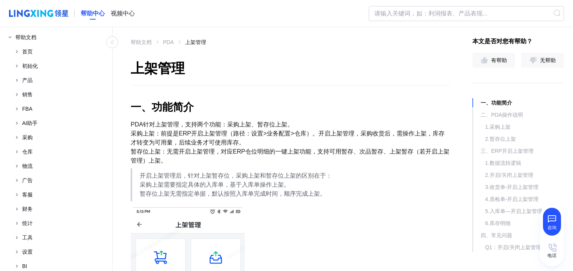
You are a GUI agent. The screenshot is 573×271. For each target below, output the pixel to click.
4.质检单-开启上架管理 (511, 199)
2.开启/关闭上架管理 (509, 175)
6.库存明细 (498, 223)
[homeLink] (93, 13)
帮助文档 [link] (141, 42)
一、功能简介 (496, 103)
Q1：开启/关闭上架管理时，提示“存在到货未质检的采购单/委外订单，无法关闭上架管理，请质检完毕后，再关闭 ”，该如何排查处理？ (524, 247)
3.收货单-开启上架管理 (511, 187)
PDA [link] (168, 42)
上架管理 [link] (195, 42)
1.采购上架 (498, 127)
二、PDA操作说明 (502, 115)
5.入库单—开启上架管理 (513, 211)
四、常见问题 (496, 235)
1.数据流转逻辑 (503, 163)
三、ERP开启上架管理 (507, 151)
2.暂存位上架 (500, 139)
